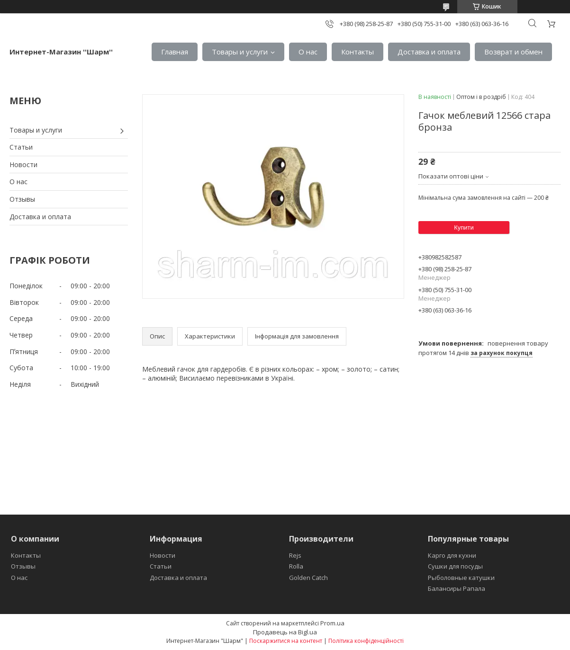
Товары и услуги (240, 51)
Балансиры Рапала (456, 588)
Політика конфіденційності (366, 641)
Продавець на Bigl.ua (285, 632)
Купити (464, 227)
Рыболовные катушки (461, 577)
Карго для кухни (452, 555)
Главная (174, 51)
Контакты (357, 51)
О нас (308, 51)
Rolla (296, 566)
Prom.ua (332, 623)
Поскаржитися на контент (285, 641)
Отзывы (22, 199)
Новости (23, 164)
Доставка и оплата (429, 51)
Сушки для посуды (455, 566)
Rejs (295, 555)
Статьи (21, 146)
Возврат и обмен (513, 51)
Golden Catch (308, 577)
